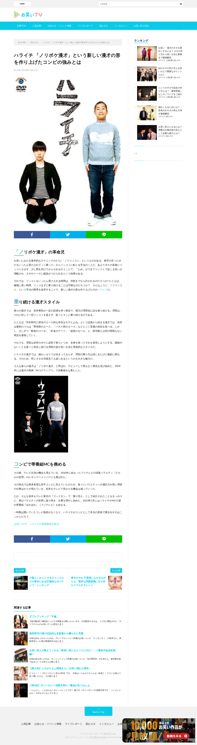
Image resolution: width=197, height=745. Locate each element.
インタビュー (120, 25)
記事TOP (21, 25)
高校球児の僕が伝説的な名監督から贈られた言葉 (56, 633)
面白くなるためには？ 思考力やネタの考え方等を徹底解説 (170, 110)
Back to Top (98, 712)
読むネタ (103, 25)
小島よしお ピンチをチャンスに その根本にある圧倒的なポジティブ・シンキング (46, 581)
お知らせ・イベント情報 (59, 25)
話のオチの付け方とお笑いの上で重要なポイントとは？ (170, 71)
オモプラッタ (109, 733)
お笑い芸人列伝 (141, 25)
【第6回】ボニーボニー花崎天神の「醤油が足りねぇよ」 (60, 685)
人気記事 (36, 25)
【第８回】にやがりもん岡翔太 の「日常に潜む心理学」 (60, 668)
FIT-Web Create (98, 737)
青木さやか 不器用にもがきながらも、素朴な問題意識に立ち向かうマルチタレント (88, 581)
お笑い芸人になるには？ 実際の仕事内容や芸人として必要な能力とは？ (171, 129)
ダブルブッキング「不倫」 (44, 616)
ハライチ (102, 289)
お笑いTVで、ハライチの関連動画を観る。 (38, 523)
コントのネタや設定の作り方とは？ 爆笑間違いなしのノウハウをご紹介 (170, 90)
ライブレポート (85, 25)
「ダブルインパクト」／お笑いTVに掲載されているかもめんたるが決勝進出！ (119, 4)
